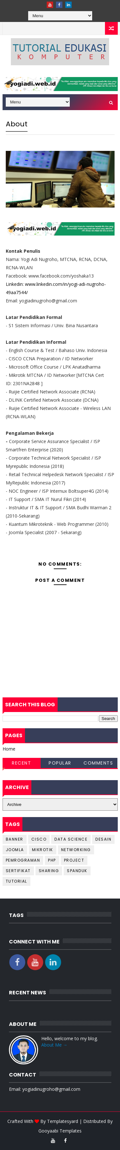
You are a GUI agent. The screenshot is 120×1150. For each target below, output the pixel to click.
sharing (49, 870)
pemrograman (23, 860)
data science (70, 839)
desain (103, 839)
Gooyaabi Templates (60, 1131)
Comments (98, 763)
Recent (21, 763)
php (52, 860)
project (74, 860)
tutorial (16, 881)
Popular (60, 763)
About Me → (54, 1045)
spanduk (77, 870)
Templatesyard (62, 1121)
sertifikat (18, 870)
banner (14, 839)
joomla (15, 849)
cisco (39, 839)
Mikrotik (42, 849)
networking (76, 849)
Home (9, 749)
